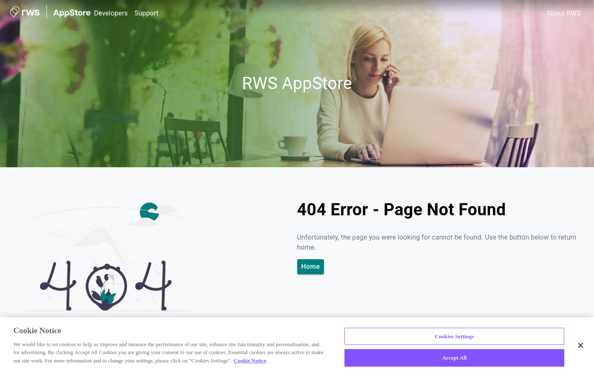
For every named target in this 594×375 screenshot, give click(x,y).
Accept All (454, 358)
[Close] (580, 345)
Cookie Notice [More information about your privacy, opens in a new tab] (250, 360)
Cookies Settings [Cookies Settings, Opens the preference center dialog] (454, 336)
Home (310, 266)
